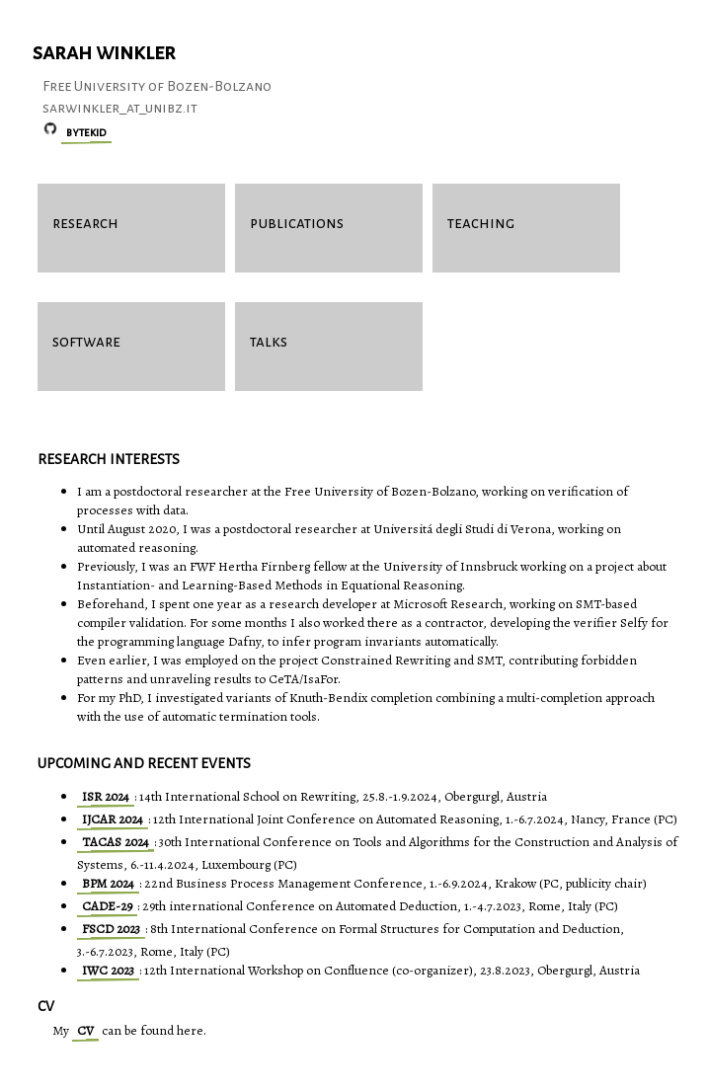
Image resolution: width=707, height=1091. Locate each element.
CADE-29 (107, 905)
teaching (480, 222)
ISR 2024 (105, 796)
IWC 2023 (108, 970)
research (85, 222)
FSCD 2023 (111, 928)
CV (85, 1030)
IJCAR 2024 (112, 819)
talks (268, 341)
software (86, 341)
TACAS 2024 (115, 841)
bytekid (86, 132)
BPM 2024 (108, 883)
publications (297, 222)
